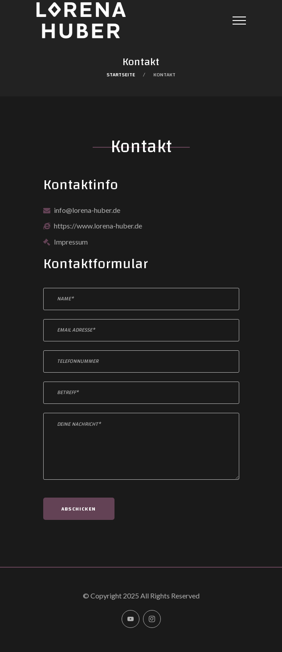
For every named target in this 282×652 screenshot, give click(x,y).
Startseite (120, 74)
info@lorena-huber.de (87, 210)
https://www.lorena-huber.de (98, 225)
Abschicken (78, 509)
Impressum (71, 241)
